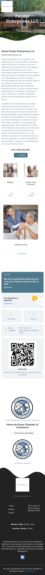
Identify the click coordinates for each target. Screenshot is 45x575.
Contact (11, 513)
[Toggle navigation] (41, 6)
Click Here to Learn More (22, 433)
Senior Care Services (31, 183)
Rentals (10, 182)
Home (11, 506)
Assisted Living (20, 245)
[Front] (7, 6)
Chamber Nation (30, 571)
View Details (10, 194)
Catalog (11, 509)
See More (21, 155)
